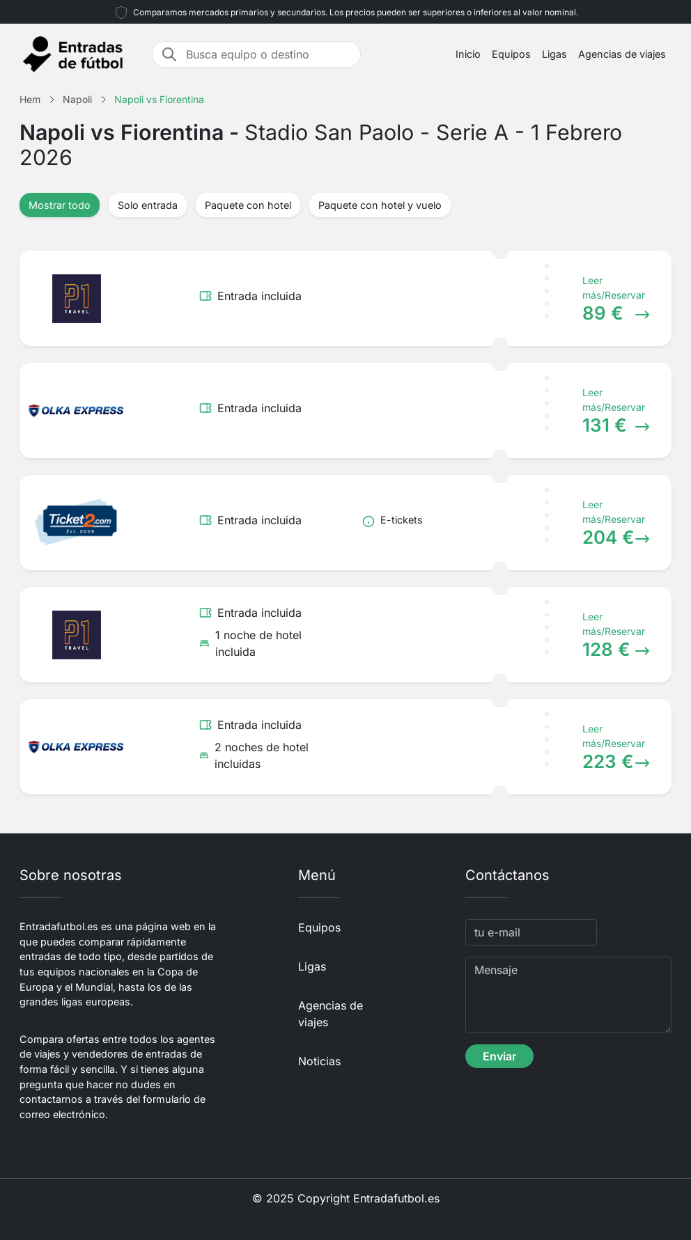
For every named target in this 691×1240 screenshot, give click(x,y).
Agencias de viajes (622, 54)
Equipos (511, 54)
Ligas (554, 54)
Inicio (468, 54)
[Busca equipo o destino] (269, 54)
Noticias (319, 1061)
